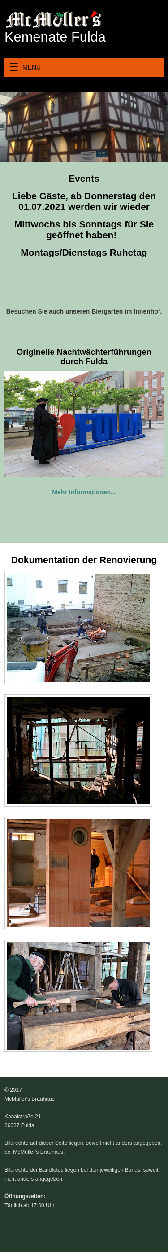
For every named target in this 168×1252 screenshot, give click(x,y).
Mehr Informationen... (84, 492)
